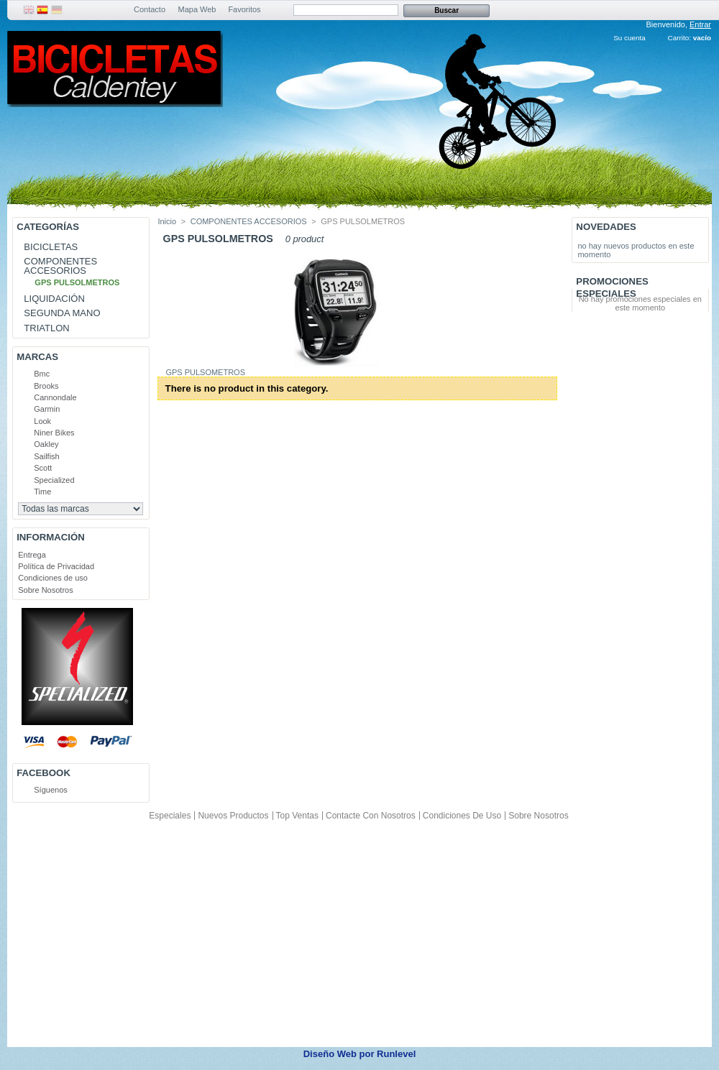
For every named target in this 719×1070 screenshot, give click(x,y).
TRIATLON (46, 328)
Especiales (170, 816)
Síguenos (50, 789)
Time (42, 491)
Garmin (47, 409)
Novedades (606, 226)
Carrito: (679, 38)
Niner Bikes (54, 432)
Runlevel (396, 1053)
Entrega (32, 554)
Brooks (46, 386)
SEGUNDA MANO (62, 313)
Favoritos (244, 9)
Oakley (46, 444)
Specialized (54, 480)
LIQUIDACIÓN (54, 298)
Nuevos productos (233, 816)
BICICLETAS (51, 246)
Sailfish (46, 456)
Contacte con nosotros (371, 816)
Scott (43, 467)
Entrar (700, 24)
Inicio (166, 221)
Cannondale (55, 397)
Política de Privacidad (56, 566)
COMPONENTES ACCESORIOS (60, 266)
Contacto (149, 9)
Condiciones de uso (53, 577)
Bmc (42, 373)
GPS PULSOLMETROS (77, 282)
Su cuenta (629, 38)
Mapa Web (197, 9)
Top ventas (297, 816)
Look (42, 421)
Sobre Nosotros (45, 590)
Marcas (37, 356)
